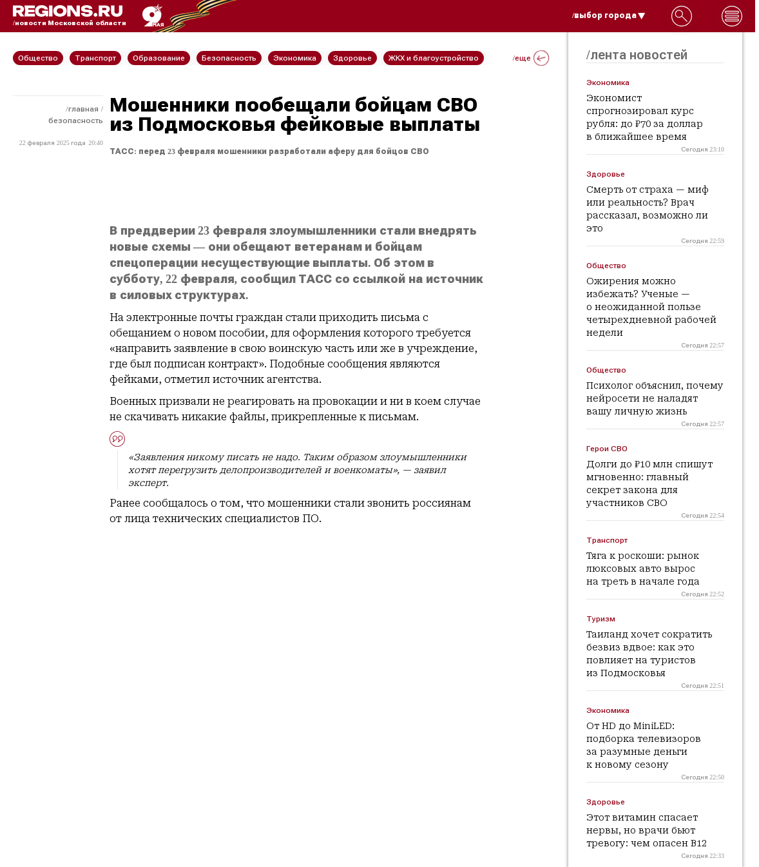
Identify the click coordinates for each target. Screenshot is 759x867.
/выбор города (609, 15)
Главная (83, 108)
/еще (531, 58)
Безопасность (75, 120)
